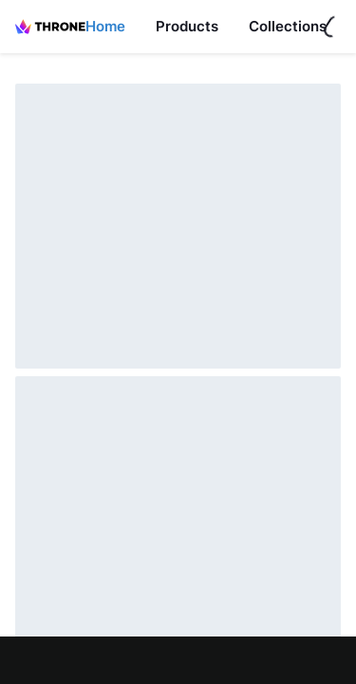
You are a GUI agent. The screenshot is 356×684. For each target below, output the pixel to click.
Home (105, 26)
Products (187, 26)
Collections (288, 26)
